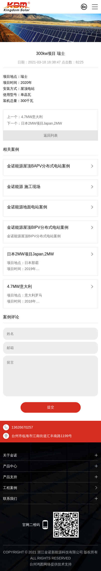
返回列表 (51, 135)
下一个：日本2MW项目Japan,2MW (34, 123)
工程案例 (50, 487)
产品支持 (50, 477)
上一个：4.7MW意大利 (25, 117)
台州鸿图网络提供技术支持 (51, 564)
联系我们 (50, 498)
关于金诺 (50, 455)
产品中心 (50, 466)
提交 (50, 407)
